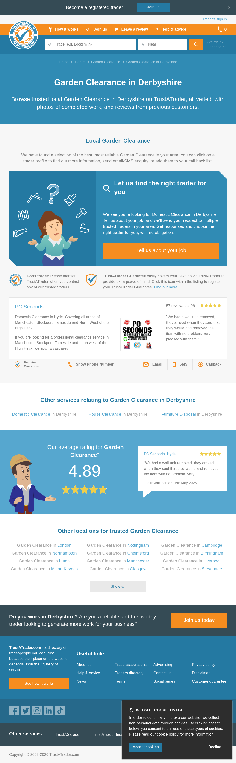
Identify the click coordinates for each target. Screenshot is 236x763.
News (81, 681)
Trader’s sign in (215, 19)
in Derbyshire (44, 414)
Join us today (199, 620)
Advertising (162, 665)
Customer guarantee (209, 681)
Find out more (165, 287)
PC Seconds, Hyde (160, 454)
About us (84, 665)
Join (153, 7)
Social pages (164, 681)
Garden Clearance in (44, 545)
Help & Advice (88, 673)
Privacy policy (203, 665)
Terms (120, 681)
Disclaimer (201, 673)
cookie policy (168, 734)
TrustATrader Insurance (113, 734)
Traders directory (129, 673)
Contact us (162, 673)
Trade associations (131, 665)
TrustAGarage (67, 734)
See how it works (39, 683)
